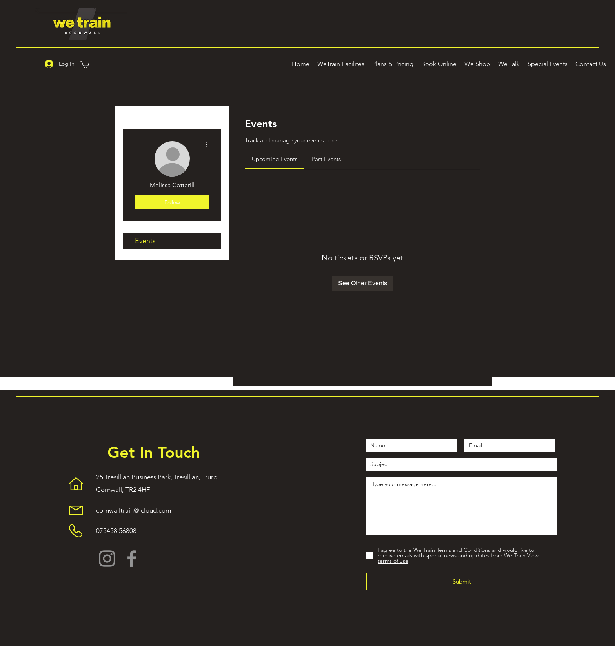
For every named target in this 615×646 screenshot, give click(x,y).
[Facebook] (132, 559)
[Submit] (461, 581)
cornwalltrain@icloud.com (133, 510)
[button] (84, 64)
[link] (274, 159)
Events (145, 241)
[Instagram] (107, 559)
